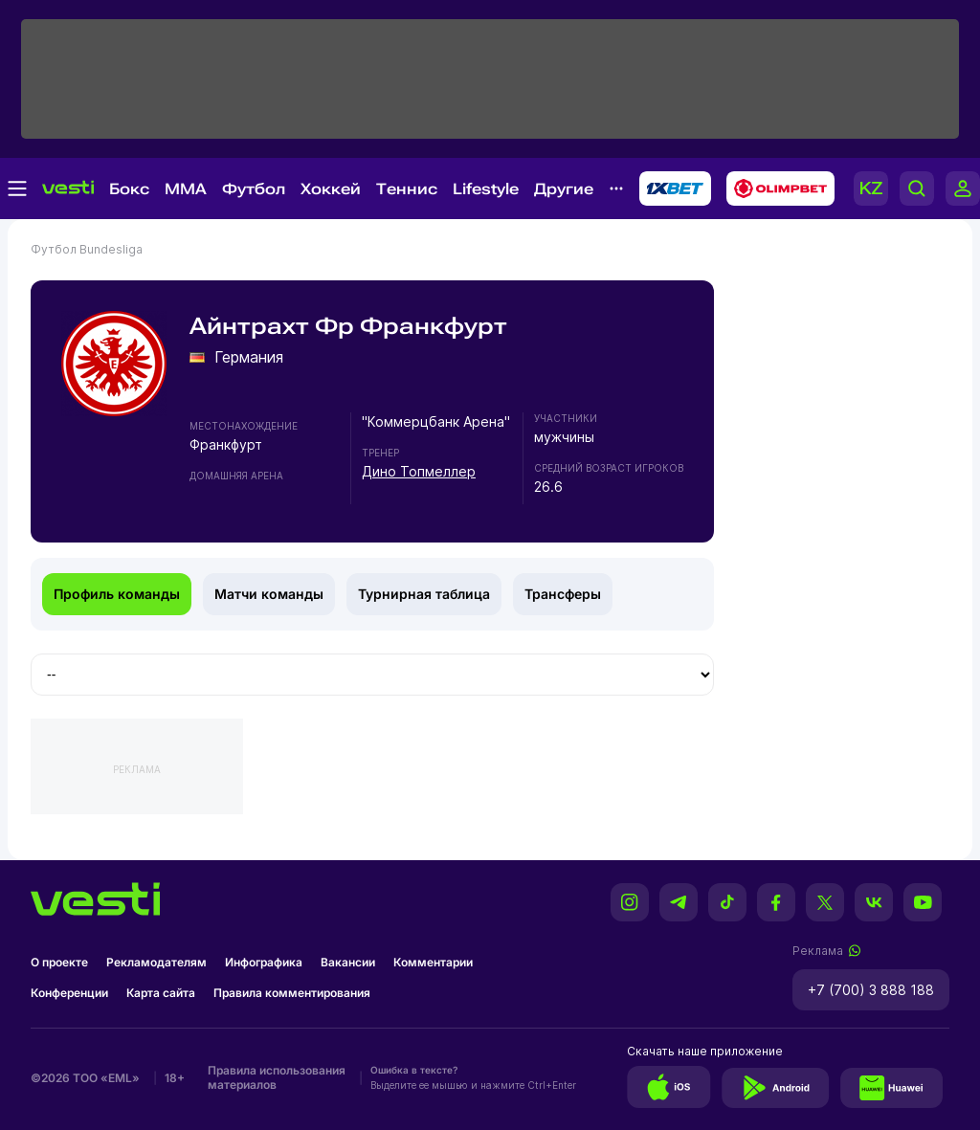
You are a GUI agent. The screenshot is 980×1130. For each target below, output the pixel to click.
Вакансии (348, 962)
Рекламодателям (156, 962)
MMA (186, 189)
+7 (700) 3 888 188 (871, 990)
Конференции (69, 993)
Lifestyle (486, 189)
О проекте (59, 962)
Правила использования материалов (276, 1077)
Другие (563, 189)
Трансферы (562, 594)
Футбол (253, 189)
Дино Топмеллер (419, 471)
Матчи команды (268, 594)
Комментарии (433, 962)
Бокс (129, 189)
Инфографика (263, 962)
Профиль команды (117, 594)
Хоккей (331, 189)
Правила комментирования (291, 993)
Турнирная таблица (424, 594)
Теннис (406, 189)
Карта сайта (160, 993)
